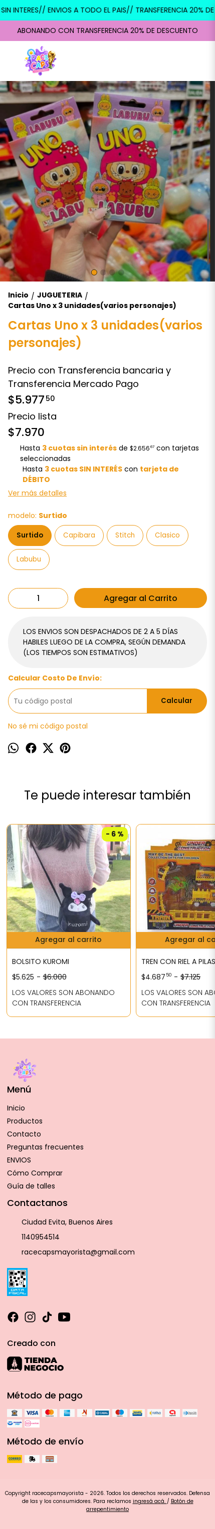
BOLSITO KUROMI (40, 961)
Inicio (16, 1108)
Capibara (79, 535)
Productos (25, 1121)
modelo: (37, 515)
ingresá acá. (150, 1501)
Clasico (167, 535)
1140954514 (33, 1238)
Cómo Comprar (35, 1173)
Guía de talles (31, 1186)
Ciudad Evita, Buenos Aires (60, 1222)
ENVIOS (19, 1160)
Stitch (125, 535)
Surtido (30, 535)
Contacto (24, 1134)
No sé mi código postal (48, 726)
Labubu (29, 559)
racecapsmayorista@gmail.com (71, 1252)
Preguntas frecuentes (45, 1147)
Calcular (176, 701)
